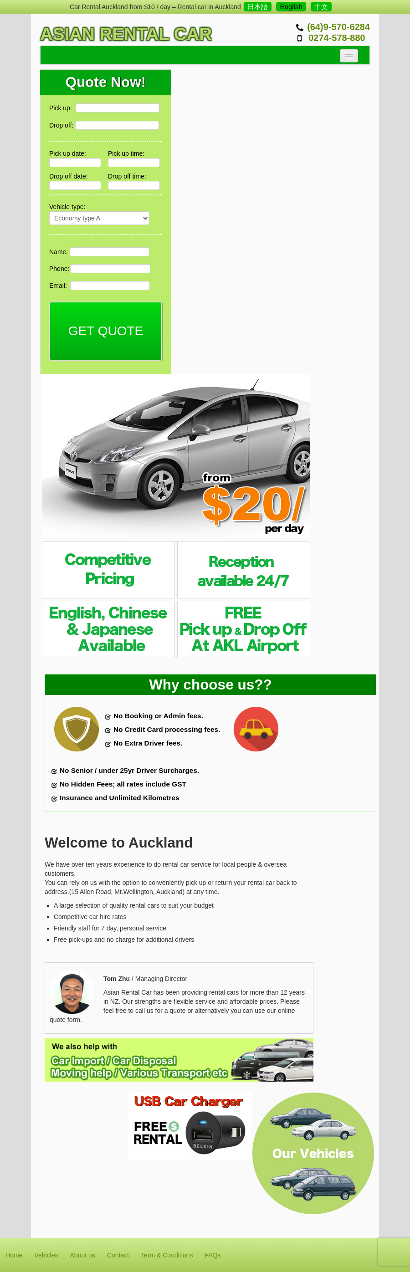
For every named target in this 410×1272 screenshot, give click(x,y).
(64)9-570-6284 (338, 27)
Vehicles (46, 1255)
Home (13, 1255)
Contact (118, 1255)
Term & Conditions (167, 1255)
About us (82, 1255)
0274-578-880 (336, 38)
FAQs (212, 1255)
